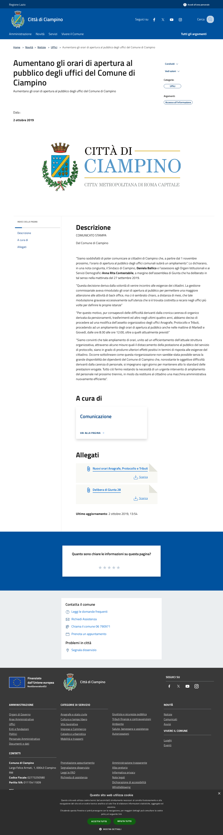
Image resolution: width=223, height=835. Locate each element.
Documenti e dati (19, 744)
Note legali (118, 777)
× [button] (219, 793)
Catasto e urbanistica (73, 734)
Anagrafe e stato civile (74, 714)
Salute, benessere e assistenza (130, 729)
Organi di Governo (19, 714)
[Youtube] (168, 19)
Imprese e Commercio (73, 729)
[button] (111, 829)
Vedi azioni (173, 71)
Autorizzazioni (120, 734)
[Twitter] (159, 19)
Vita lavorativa (69, 724)
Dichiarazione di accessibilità (129, 782)
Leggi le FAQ (68, 772)
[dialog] (111, 812)
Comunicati (170, 719)
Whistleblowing (121, 787)
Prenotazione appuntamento (77, 763)
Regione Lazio (17, 4)
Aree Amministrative (21, 719)
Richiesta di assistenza (74, 777)
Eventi (167, 745)
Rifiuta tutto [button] (124, 821)
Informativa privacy (123, 772)
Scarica (140, 477)
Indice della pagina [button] (27, 221)
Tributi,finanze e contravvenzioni (131, 719)
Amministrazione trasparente (129, 763)
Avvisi (167, 724)
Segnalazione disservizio (75, 767)
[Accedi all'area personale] (196, 5)
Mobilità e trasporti (72, 739)
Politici (13, 734)
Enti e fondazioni (19, 729)
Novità (29, 47)
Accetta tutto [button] (99, 821)
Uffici (54, 47)
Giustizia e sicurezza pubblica (129, 714)
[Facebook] (151, 19)
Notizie (41, 47)
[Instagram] (177, 19)
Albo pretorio (120, 767)
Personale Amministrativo (24, 739)
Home (16, 47)
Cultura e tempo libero (74, 719)
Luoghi (168, 740)
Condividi (172, 64)
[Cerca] (210, 19)
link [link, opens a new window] (120, 814)
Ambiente (118, 724)
